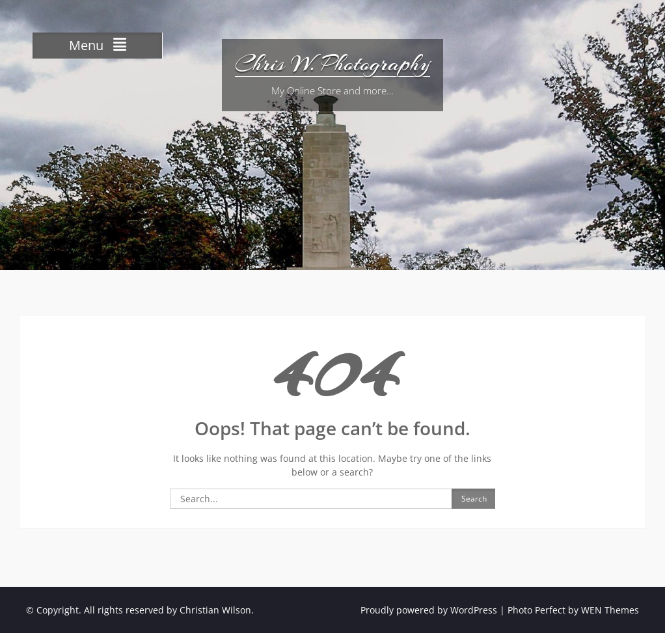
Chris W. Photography (332, 64)
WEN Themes (610, 610)
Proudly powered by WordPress (428, 610)
